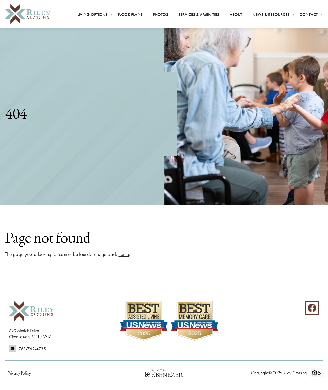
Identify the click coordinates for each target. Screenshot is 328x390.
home (123, 254)
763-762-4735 (32, 349)
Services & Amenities (198, 14)
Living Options (92, 14)
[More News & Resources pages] (293, 14)
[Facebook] (312, 308)
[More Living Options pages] (111, 14)
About (236, 14)
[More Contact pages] (321, 14)
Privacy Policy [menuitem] (19, 373)
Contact (309, 14)
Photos (160, 14)
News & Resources (270, 14)
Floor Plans (130, 14)
